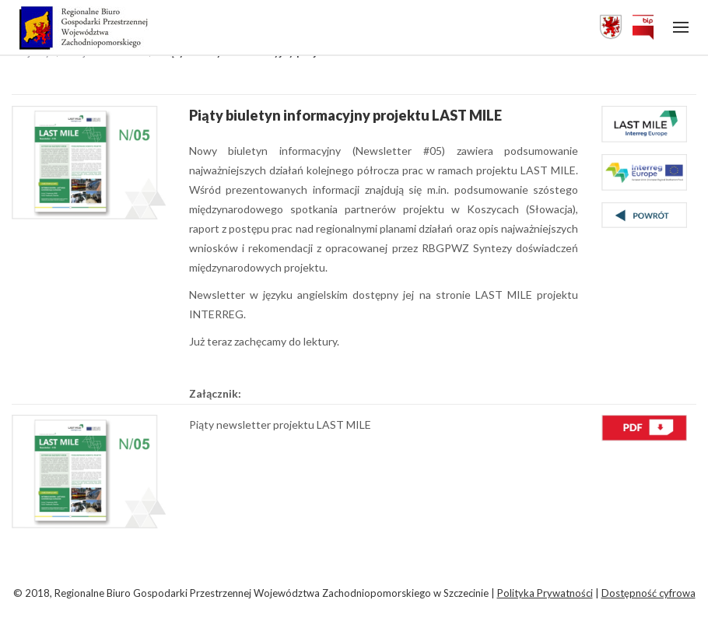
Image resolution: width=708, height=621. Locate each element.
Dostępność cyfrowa (648, 593)
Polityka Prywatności (545, 593)
